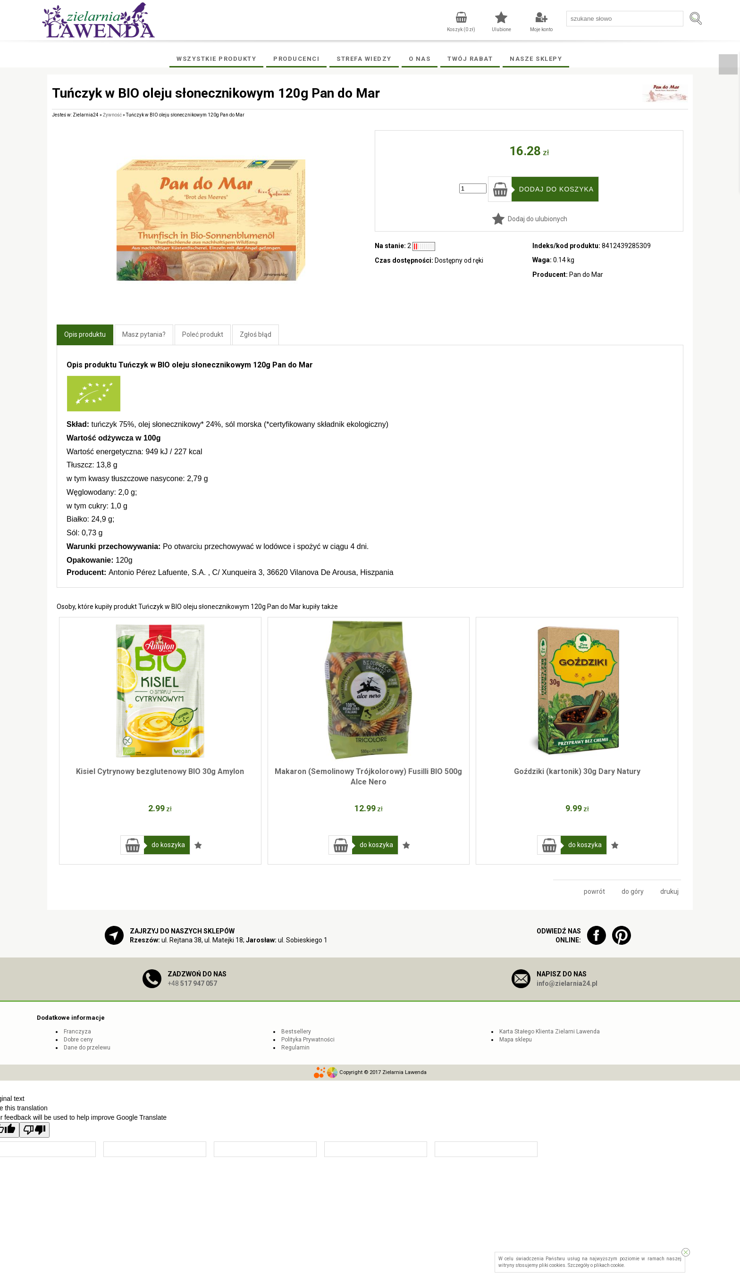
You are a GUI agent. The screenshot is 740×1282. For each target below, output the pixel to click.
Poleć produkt (202, 334)
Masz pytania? (144, 334)
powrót (594, 891)
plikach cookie (609, 1265)
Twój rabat (470, 58)
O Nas (420, 58)
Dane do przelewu (87, 1047)
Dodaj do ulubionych (537, 219)
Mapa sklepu (515, 1039)
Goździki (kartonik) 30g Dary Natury (577, 771)
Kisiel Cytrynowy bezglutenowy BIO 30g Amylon (160, 771)
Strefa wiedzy (364, 58)
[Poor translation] (34, 1130)
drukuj (669, 891)
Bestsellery (296, 1031)
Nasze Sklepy (536, 58)
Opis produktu (85, 334)
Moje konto (541, 29)
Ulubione (501, 29)
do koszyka (168, 845)
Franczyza (77, 1031)
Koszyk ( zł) (461, 29)
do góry (633, 891)
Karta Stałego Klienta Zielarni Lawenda (549, 1031)
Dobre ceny (78, 1039)
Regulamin (295, 1047)
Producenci (296, 58)
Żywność (112, 114)
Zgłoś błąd (255, 334)
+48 (192, 983)
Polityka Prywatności (308, 1039)
